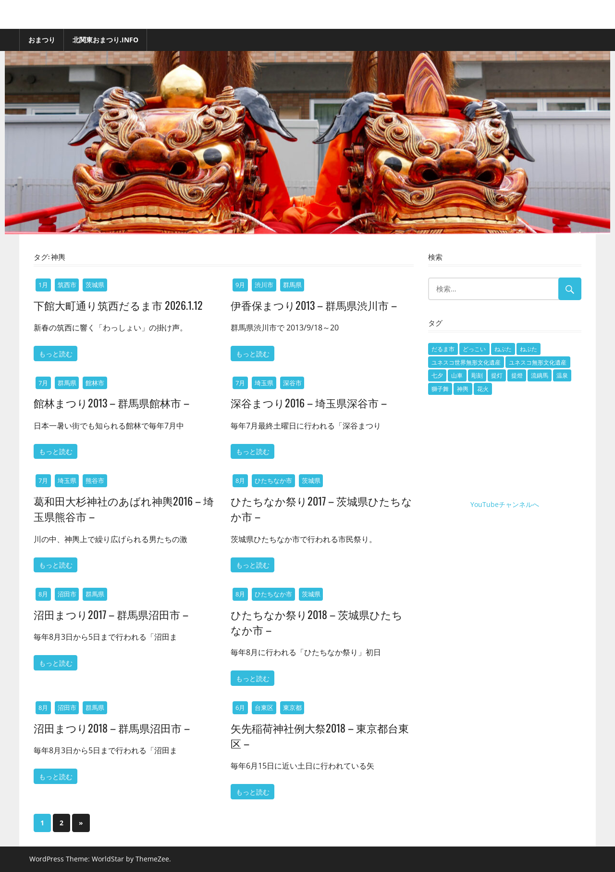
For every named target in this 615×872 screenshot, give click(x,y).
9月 (240, 284)
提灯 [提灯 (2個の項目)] (497, 375)
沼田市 (67, 594)
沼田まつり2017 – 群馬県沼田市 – (111, 614)
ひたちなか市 (273, 480)
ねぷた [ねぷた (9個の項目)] (528, 349)
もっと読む (56, 353)
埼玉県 (264, 383)
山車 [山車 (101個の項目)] (457, 375)
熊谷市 (95, 480)
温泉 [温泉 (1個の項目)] (562, 375)
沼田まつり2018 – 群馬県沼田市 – (112, 727)
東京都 (292, 707)
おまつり (41, 39)
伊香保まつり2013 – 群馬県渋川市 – (314, 305)
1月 (43, 284)
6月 (240, 707)
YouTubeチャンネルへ (504, 504)
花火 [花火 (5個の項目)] (483, 389)
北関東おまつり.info (105, 39)
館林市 (95, 383)
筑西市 (67, 284)
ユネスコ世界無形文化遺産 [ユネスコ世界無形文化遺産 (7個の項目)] (466, 362)
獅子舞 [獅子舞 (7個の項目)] (440, 389)
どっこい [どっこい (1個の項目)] (474, 349)
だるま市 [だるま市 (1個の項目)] (443, 349)
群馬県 (292, 284)
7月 (43, 383)
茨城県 (95, 284)
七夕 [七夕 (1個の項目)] (437, 375)
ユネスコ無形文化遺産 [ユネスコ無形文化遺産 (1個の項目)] (537, 362)
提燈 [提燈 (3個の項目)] (517, 375)
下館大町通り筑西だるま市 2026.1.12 (118, 305)
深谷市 (292, 383)
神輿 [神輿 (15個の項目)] (462, 389)
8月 (240, 480)
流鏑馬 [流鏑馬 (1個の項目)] (539, 375)
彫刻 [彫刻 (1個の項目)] (477, 375)
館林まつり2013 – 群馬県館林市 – (112, 402)
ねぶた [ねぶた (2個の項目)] (503, 349)
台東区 (264, 707)
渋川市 (264, 284)
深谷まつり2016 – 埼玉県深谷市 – (309, 402)
